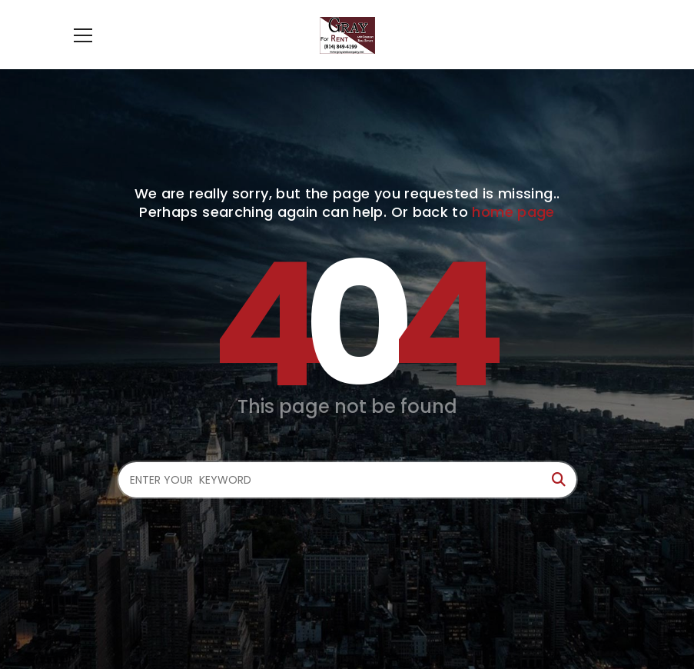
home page (513, 211)
